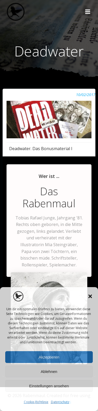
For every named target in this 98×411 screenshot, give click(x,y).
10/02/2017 (85, 94)
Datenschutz (60, 402)
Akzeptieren (49, 357)
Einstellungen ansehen (49, 386)
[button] (90, 296)
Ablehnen (49, 371)
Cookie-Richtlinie (36, 402)
